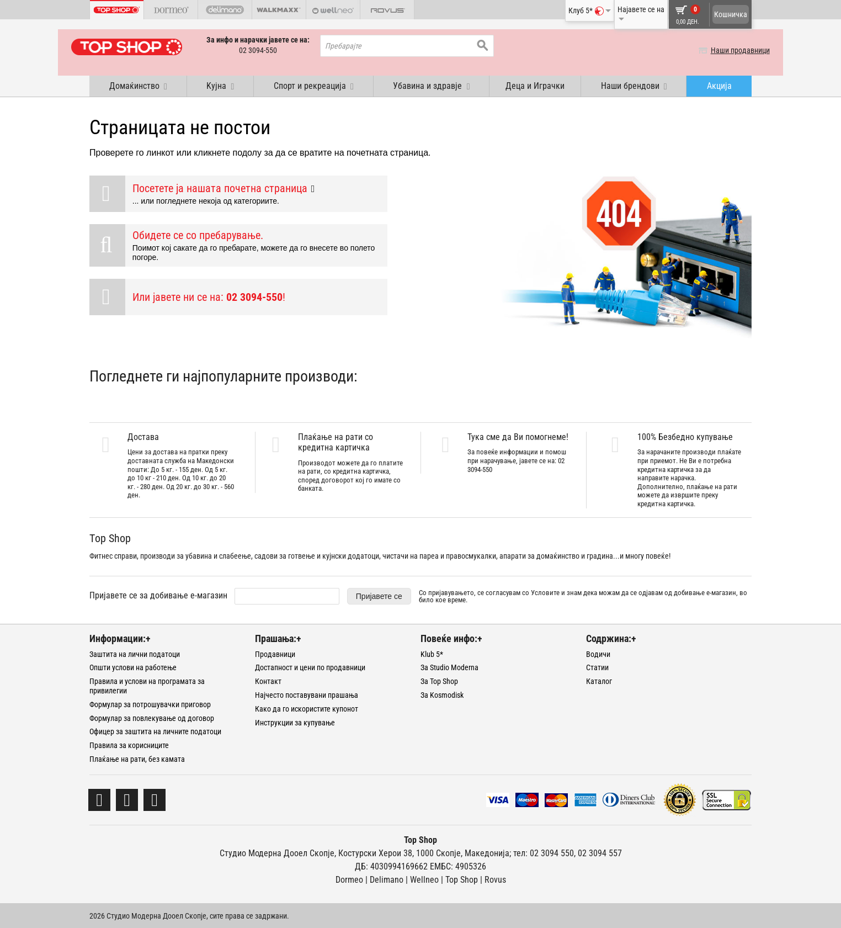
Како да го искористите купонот (306, 707)
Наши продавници (722, 50)
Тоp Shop (461, 878)
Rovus (495, 878)
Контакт (268, 680)
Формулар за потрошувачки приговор (150, 703)
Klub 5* (431, 653)
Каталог (599, 680)
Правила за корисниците (129, 744)
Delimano (386, 878)
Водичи (598, 653)
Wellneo (424, 878)
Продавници (275, 653)
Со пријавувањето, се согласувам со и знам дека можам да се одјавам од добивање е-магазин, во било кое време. (583, 595)
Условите (545, 591)
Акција (719, 84)
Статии (597, 666)
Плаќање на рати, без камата (137, 758)
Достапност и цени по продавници (310, 666)
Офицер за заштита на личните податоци (155, 731)
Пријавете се (379, 595)
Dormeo (349, 878)
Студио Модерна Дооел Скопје (277, 852)
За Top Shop (439, 680)
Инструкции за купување (295, 721)
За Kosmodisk (442, 694)
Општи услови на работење (133, 666)
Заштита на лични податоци (134, 653)
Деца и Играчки (535, 84)
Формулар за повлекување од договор (151, 717)
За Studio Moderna (449, 666)
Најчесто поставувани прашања (306, 694)
